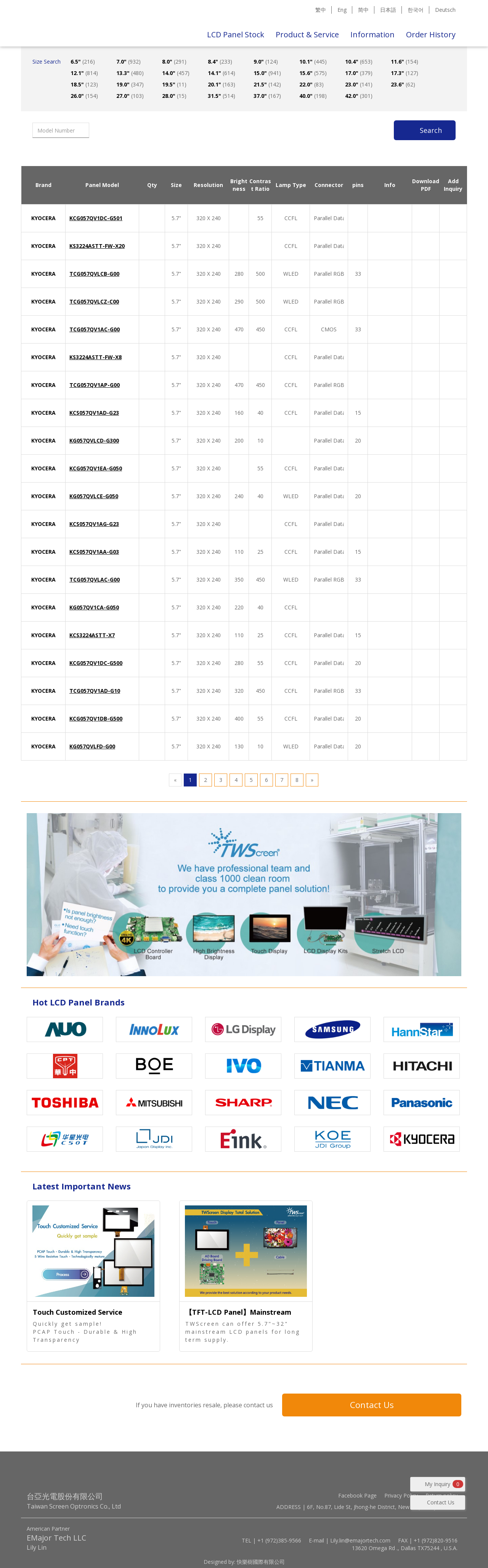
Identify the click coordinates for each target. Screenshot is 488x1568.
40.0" (313, 95)
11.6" (404, 61)
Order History (431, 34)
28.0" (174, 95)
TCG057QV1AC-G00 (94, 329)
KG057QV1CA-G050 (94, 607)
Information (372, 34)
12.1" (84, 73)
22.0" (311, 84)
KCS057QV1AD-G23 (94, 412)
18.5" (84, 84)
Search (431, 130)
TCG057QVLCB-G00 (94, 273)
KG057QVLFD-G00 (92, 746)
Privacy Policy (401, 1495)
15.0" (267, 73)
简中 (363, 9)
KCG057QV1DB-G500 (95, 718)
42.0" (358, 95)
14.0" (175, 73)
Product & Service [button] (307, 34)
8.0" (174, 61)
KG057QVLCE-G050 (93, 496)
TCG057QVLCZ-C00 (94, 301)
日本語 (388, 9)
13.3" (130, 73)
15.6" (313, 73)
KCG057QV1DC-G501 (95, 218)
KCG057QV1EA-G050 (95, 468)
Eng (342, 9)
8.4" (220, 61)
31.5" (221, 95)
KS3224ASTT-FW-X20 (97, 245)
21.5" (267, 84)
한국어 (416, 9)
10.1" (313, 61)
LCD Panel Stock (235, 34)
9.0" (266, 61)
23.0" (358, 84)
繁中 (320, 9)
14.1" (221, 73)
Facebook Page (357, 1495)
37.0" (267, 95)
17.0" (358, 73)
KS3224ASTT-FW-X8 (95, 357)
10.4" (358, 61)
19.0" (130, 84)
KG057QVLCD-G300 (94, 440)
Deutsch (445, 9)
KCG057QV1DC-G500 (95, 663)
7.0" (128, 61)
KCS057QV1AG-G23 (94, 523)
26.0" (84, 95)
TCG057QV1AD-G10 (94, 690)
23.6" (403, 84)
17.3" (404, 73)
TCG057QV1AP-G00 (94, 384)
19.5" (174, 84)
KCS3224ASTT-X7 (92, 635)
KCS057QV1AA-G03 (94, 551)
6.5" (83, 61)
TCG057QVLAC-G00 (94, 579)
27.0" (130, 95)
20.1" (221, 84)
